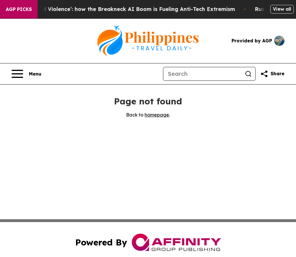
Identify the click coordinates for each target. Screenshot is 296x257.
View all (282, 9)
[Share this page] (272, 74)
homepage (157, 115)
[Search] (202, 73)
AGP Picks (19, 9)
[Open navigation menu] (26, 74)
